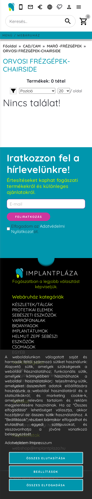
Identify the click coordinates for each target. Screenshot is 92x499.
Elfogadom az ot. (38, 228)
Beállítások (46, 471)
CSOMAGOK (23, 346)
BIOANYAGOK (25, 325)
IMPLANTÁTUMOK (30, 330)
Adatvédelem (17, 442)
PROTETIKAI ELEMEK (32, 309)
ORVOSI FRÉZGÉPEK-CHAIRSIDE (32, 50)
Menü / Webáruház (21, 35)
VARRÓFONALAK (28, 320)
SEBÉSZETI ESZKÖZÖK (34, 315)
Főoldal (10, 46)
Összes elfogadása (46, 485)
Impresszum (41, 442)
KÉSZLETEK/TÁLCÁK (32, 304)
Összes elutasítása (45, 458)
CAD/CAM (32, 46)
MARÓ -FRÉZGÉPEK (64, 46)
